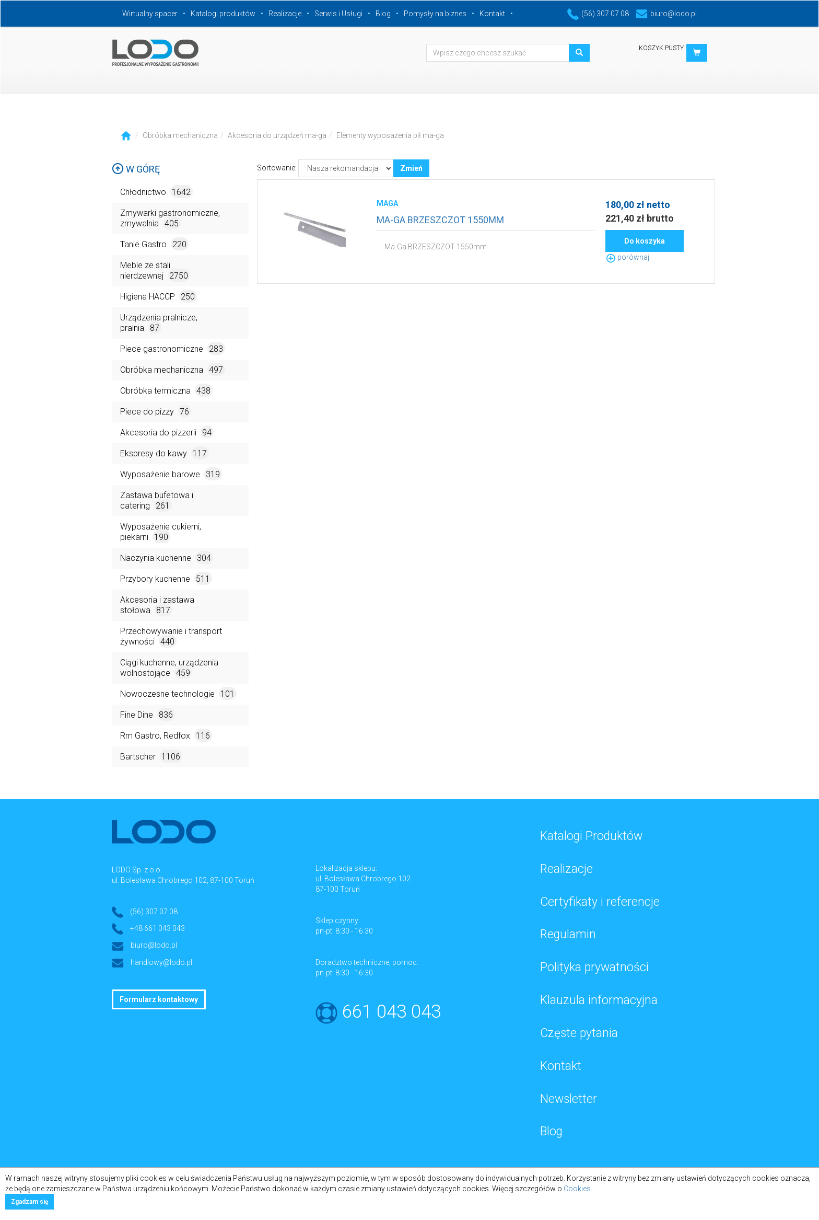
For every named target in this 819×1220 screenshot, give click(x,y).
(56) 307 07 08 (598, 13)
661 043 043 (391, 1011)
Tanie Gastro (154, 243)
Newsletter (568, 1099)
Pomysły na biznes (435, 13)
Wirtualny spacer (150, 13)
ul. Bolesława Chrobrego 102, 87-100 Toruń (183, 880)
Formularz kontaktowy (159, 999)
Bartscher (151, 756)
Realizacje (284, 13)
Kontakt (492, 13)
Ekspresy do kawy (164, 452)
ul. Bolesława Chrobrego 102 (363, 878)
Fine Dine (147, 714)
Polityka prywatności (594, 967)
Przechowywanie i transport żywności (171, 637)
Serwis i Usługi (338, 13)
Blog (383, 13)
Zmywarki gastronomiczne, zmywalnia (170, 218)
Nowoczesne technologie (178, 693)
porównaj (627, 257)
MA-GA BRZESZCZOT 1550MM (440, 219)
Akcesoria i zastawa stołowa (157, 605)
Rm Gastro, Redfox (166, 735)
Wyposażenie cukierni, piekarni (160, 532)
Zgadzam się (29, 1201)
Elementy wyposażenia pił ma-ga (390, 135)
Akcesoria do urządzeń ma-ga (277, 135)
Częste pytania (579, 1033)
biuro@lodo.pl (666, 13)
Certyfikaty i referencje (600, 902)
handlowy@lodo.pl (161, 962)
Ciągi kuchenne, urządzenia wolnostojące (169, 668)
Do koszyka (644, 241)
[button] (696, 53)
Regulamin (568, 934)
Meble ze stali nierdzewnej (155, 271)
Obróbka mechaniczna (180, 135)
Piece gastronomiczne (172, 348)
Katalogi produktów (223, 13)
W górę (136, 169)
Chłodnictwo (156, 191)
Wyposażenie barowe (171, 473)
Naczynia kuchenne (166, 557)
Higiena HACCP (158, 296)
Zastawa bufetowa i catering (156, 501)
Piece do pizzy (155, 411)
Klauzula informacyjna (599, 1000)
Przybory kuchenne (166, 578)
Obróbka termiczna (166, 390)
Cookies (577, 1188)
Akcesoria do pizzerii (167, 432)
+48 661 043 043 (157, 928)
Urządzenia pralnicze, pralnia (158, 323)
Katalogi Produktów (591, 836)
